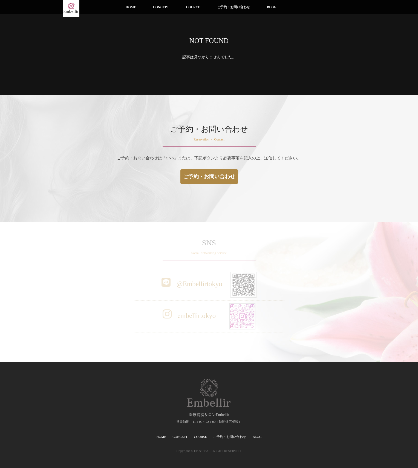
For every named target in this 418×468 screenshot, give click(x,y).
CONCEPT (161, 7)
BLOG (271, 7)
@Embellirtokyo (209, 284)
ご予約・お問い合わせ (233, 7)
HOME (131, 7)
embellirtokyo (209, 315)
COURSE (200, 437)
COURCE (193, 7)
